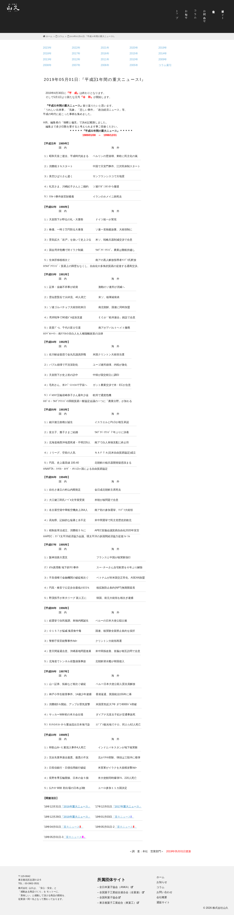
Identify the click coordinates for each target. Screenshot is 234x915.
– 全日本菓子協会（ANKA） (113, 887)
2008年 (47, 65)
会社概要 (213, 9)
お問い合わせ (204, 14)
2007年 (76, 65)
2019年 (162, 47)
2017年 (76, 53)
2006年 (105, 65)
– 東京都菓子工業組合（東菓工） (116, 902)
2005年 (134, 65)
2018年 (47, 53)
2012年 (76, 59)
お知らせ (186, 13)
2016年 (105, 53)
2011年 (105, 59)
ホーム (47, 36)
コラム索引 (165, 65)
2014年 (162, 53)
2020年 (134, 47)
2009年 (162, 59)
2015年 (134, 53)
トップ (177, 13)
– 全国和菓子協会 (107, 897)
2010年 (134, 59)
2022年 (76, 47)
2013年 (47, 59)
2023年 (47, 47)
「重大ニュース (74, 837)
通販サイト (222, 13)
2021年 (105, 47)
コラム (195, 13)
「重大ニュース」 (123, 816)
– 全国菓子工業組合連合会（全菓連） (119, 892)
